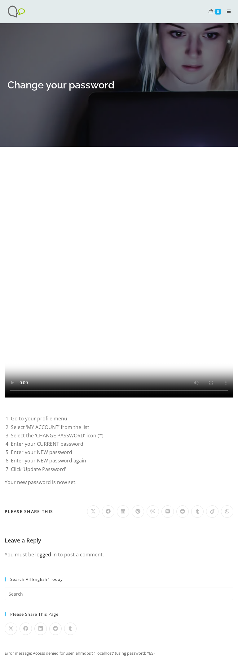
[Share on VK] (167, 511)
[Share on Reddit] (182, 511)
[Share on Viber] (153, 511)
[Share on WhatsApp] (227, 511)
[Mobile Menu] (226, 11)
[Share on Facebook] (108, 511)
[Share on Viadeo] (212, 511)
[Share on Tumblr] (197, 511)
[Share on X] (93, 511)
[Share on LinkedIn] (123, 511)
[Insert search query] (119, 594)
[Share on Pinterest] (138, 511)
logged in (46, 554)
